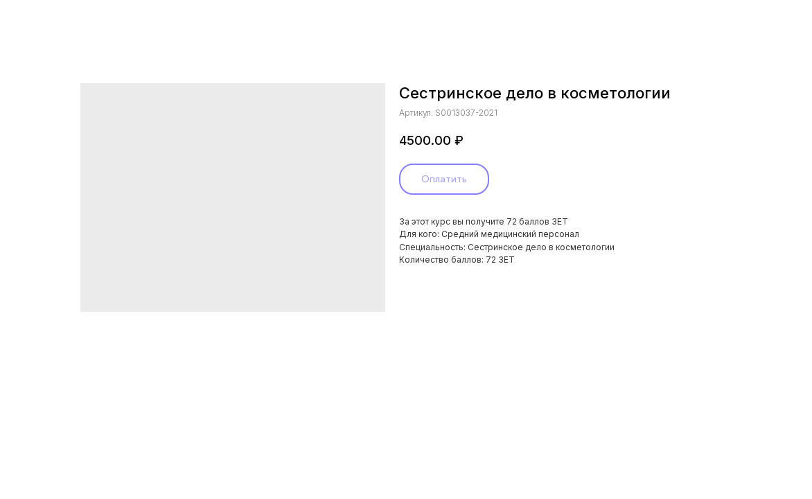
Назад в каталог (56, 20)
